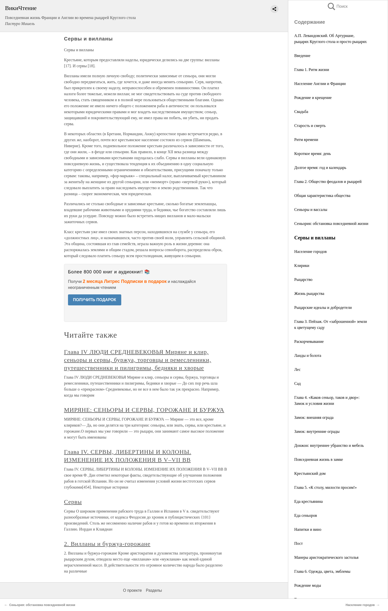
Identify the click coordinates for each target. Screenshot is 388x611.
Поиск (337, 6)
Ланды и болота (307, 355)
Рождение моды (307, 585)
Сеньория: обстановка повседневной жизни (331, 223)
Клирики (301, 265)
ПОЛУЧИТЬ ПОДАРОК (94, 300)
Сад (297, 383)
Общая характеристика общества (322, 195)
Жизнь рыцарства (309, 293)
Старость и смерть (310, 125)
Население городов (310, 251)
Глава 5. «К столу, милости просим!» (325, 487)
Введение (302, 55)
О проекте (132, 590)
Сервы (73, 502)
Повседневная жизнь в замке (318, 459)
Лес (297, 369)
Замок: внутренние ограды (317, 431)
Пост (298, 543)
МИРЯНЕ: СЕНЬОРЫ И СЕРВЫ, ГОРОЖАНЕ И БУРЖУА (144, 410)
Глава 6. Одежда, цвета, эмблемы (322, 571)
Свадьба (301, 111)
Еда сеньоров (305, 515)
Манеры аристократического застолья (326, 557)
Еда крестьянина (308, 501)
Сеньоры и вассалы (310, 209)
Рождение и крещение (313, 97)
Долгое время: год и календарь (320, 167)
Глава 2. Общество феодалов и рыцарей (328, 181)
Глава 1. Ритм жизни (311, 69)
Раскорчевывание (309, 341)
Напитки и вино (307, 529)
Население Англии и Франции (320, 83)
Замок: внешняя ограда (314, 417)
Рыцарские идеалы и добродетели (323, 307)
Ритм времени (306, 139)
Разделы (154, 590)
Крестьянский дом (310, 473)
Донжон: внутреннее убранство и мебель (329, 445)
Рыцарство (303, 279)
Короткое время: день (312, 153)
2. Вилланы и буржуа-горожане (107, 544)
